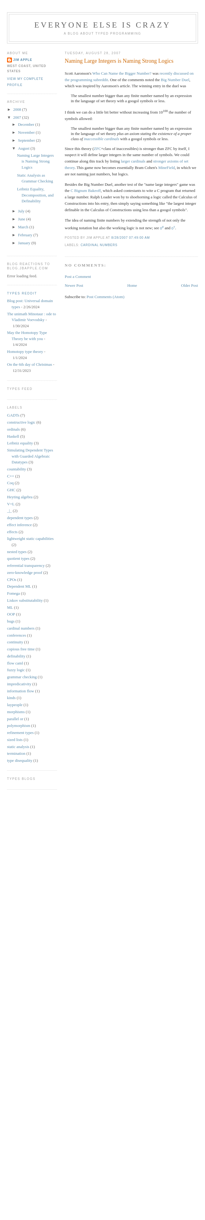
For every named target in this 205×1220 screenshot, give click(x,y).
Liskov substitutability (25, 600)
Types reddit (22, 293)
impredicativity (19, 684)
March (23, 227)
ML (10, 607)
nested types (17, 551)
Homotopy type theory (25, 351)
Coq (10, 483)
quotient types (18, 558)
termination (16, 753)
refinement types (20, 732)
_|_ (9, 510)
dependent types (20, 517)
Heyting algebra (19, 497)
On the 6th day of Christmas (29, 364)
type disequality (19, 760)
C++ (10, 476)
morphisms (16, 711)
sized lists (15, 739)
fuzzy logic (16, 670)
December (26, 124)
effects (12, 532)
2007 (17, 117)
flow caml (15, 663)
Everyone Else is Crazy (102, 25)
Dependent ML (19, 586)
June (22, 219)
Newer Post (74, 285)
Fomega (13, 593)
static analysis (18, 746)
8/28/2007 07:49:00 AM (130, 237)
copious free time (21, 649)
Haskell (13, 436)
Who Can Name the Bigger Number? (121, 73)
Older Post (189, 285)
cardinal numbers (99, 245)
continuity (15, 642)
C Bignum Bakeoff (86, 190)
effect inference (19, 524)
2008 (17, 109)
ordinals (13, 429)
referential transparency (26, 565)
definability (16, 656)
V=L (11, 504)
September (27, 140)
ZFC (97, 148)
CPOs (11, 579)
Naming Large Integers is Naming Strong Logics (119, 61)
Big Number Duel (175, 79)
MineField (166, 167)
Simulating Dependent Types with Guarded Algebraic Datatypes (30, 456)
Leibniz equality (20, 443)
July (22, 211)
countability (16, 469)
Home (132, 285)
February (25, 235)
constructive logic (21, 422)
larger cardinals (133, 161)
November (27, 132)
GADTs (13, 415)
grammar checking (22, 677)
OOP (11, 614)
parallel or (15, 719)
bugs (11, 621)
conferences (16, 635)
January (25, 243)
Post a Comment (78, 276)
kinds (11, 697)
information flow (20, 691)
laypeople (15, 704)
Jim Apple (22, 60)
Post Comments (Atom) (106, 296)
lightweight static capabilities (30, 538)
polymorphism (18, 725)
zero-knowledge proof (24, 572)
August (24, 148)
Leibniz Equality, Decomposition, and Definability (35, 195)
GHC (11, 490)
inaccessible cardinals (101, 139)
